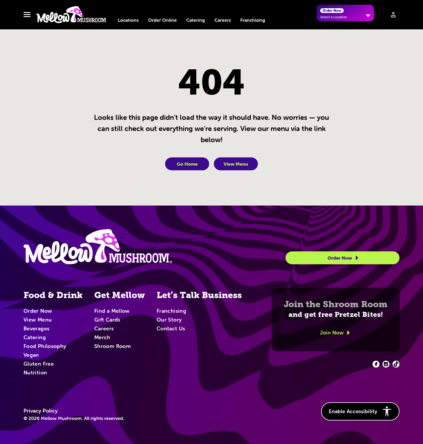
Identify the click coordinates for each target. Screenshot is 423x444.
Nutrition (35, 373)
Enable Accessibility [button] (360, 411)
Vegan (31, 355)
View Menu (236, 164)
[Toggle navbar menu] (27, 14)
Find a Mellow (112, 311)
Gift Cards (107, 320)
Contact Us (171, 329)
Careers (222, 20)
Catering (195, 20)
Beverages (36, 329)
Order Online (162, 20)
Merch (102, 338)
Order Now (344, 257)
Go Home (187, 164)
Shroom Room (112, 346)
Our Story (169, 320)
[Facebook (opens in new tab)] (376, 364)
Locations (128, 20)
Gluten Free (39, 364)
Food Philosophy (45, 346)
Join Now (336, 332)
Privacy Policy (41, 410)
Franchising (252, 20)
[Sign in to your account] (393, 15)
